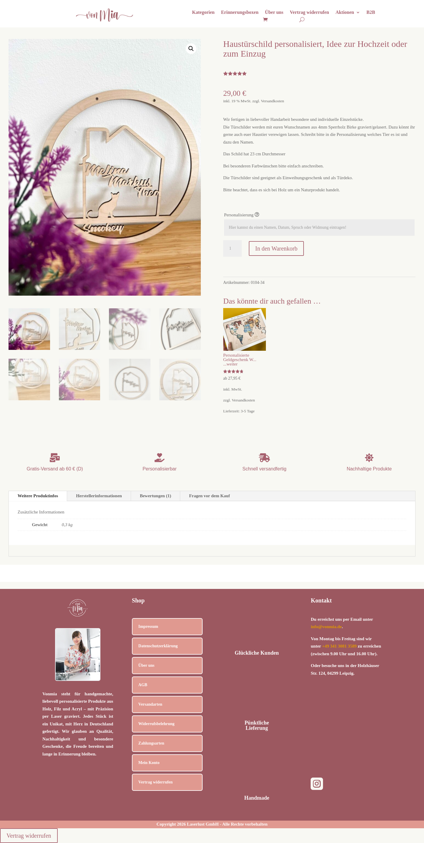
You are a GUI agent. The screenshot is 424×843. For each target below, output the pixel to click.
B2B (371, 12)
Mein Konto (149, 762)
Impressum (148, 626)
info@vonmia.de (326, 626)
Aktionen (344, 12)
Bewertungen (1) (155, 495)
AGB (142, 685)
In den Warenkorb (276, 248)
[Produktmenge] (232, 248)
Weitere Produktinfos (38, 495)
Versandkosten (272, 101)
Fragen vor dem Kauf (209, 495)
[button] (191, 48)
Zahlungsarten (151, 743)
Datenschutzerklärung (158, 646)
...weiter (230, 364)
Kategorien (203, 12)
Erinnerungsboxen (240, 12)
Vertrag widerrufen (309, 12)
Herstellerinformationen (99, 495)
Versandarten (150, 704)
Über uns (274, 12)
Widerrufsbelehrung (156, 724)
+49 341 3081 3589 (339, 646)
